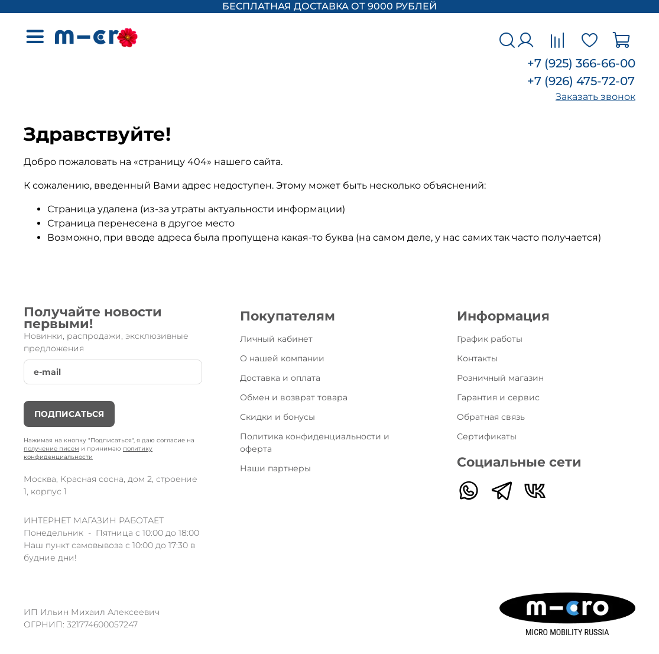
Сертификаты (487, 436)
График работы (489, 339)
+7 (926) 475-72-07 (581, 81)
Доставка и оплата (280, 378)
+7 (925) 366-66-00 (581, 63)
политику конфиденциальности (88, 453)
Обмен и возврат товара (294, 397)
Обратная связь (491, 417)
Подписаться (69, 414)
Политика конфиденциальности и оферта (314, 442)
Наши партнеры (275, 468)
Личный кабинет (276, 339)
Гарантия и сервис (498, 397)
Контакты (477, 358)
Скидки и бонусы (277, 417)
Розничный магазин (500, 378)
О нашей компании (282, 358)
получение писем (51, 448)
